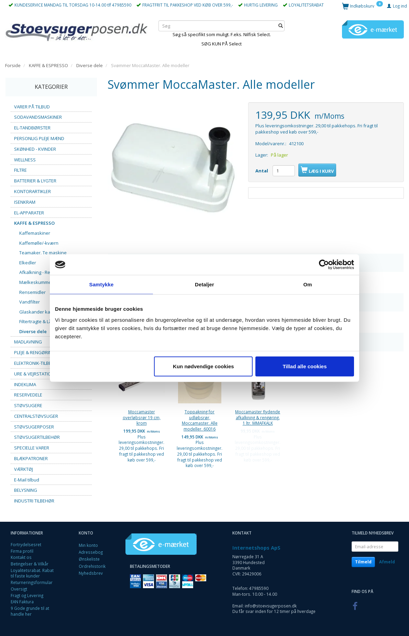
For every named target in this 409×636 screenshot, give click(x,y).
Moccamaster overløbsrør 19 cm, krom (142, 417)
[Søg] (280, 25)
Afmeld (387, 562)
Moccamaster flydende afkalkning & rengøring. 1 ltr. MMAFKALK (257, 417)
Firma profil (22, 551)
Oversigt (19, 589)
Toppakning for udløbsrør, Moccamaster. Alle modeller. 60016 (200, 420)
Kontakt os (21, 557)
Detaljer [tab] (204, 284)
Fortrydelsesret (26, 544)
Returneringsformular (32, 582)
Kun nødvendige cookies (203, 366)
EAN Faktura (22, 601)
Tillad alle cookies (305, 366)
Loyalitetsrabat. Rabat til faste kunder (32, 573)
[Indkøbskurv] (362, 5)
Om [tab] (307, 284)
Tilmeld (363, 562)
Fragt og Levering (27, 595)
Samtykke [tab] (101, 284)
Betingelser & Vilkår (29, 563)
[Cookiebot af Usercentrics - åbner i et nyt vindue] (324, 264)
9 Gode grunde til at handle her (30, 611)
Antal (262, 171)
